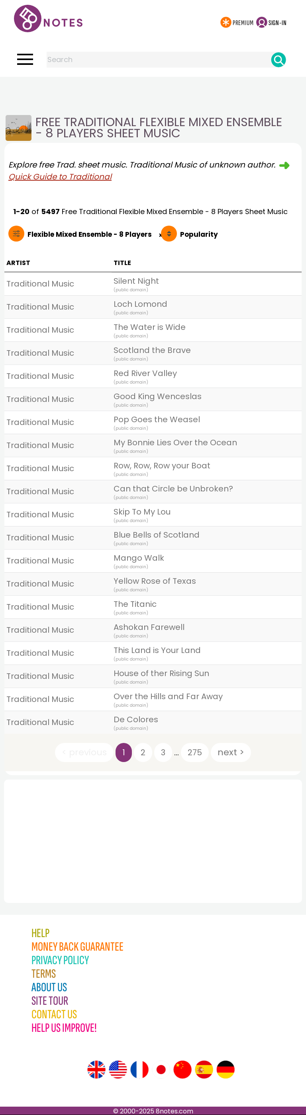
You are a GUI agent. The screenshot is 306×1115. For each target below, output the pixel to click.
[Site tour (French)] (139, 1070)
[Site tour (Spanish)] (204, 1070)
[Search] (278, 59)
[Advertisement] (153, 93)
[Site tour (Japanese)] (161, 1070)
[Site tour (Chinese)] (182, 1070)
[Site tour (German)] (225, 1070)
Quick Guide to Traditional (60, 176)
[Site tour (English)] (96, 1070)
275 (195, 752)
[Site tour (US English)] (118, 1070)
